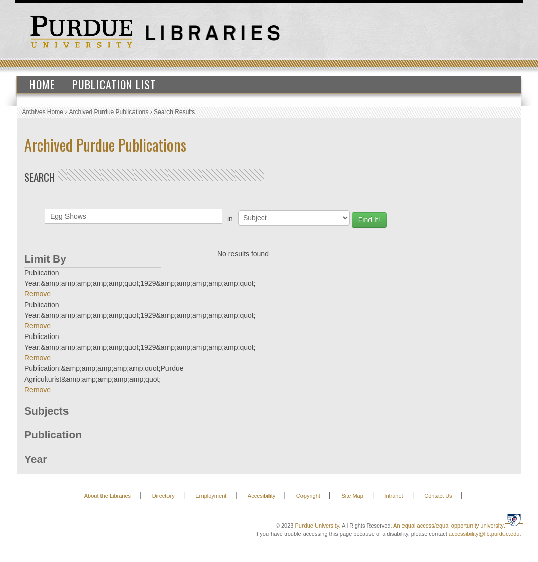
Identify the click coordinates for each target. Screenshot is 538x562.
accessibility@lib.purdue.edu (484, 534)
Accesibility (261, 496)
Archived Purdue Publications (109, 112)
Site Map (352, 496)
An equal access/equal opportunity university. (449, 525)
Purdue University (317, 525)
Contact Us (438, 496)
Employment (210, 496)
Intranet (393, 496)
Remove (37, 294)
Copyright (308, 496)
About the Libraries (107, 496)
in (230, 219)
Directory (163, 496)
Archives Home (42, 112)
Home (42, 84)
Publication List (114, 84)
